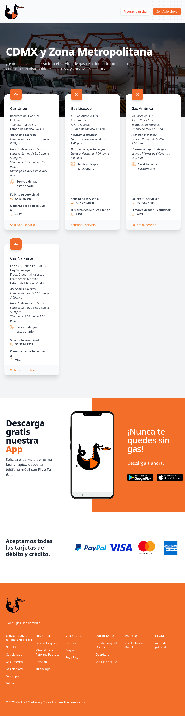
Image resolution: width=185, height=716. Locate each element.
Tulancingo (43, 669)
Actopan (41, 662)
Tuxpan (71, 650)
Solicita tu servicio (24, 225)
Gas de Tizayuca (46, 643)
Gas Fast (71, 643)
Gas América (14, 662)
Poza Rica (72, 657)
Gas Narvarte (15, 669)
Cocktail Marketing (29, 702)
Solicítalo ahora (167, 12)
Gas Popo (12, 676)
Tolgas (10, 683)
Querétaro (102, 655)
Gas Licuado (14, 655)
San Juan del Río (106, 662)
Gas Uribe (12, 647)
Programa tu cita (135, 12)
